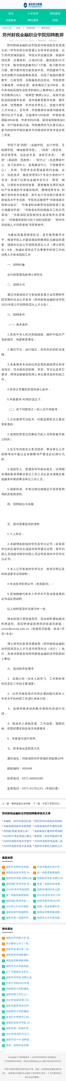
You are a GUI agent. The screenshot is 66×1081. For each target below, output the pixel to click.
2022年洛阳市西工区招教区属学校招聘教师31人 (19, 1000)
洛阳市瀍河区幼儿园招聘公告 (50, 889)
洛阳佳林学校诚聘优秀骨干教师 (19, 912)
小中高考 (33, 13)
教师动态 (45, 28)
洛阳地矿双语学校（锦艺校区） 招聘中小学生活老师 (19, 900)
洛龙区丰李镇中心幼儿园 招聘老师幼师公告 (19, 1016)
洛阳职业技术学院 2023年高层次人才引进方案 (19, 872)
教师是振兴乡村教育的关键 (25, 803)
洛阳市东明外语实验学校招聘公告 (19, 866)
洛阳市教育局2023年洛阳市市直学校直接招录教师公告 (50, 900)
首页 (11, 13)
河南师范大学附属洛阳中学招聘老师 (19, 988)
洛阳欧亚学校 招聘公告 (50, 878)
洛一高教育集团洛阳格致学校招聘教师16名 (19, 895)
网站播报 (33, 20)
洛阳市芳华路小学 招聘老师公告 (19, 937)
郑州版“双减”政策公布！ (16, 831)
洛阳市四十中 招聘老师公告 (19, 1039)
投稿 (55, 20)
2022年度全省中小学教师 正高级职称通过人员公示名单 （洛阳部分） (50, 895)
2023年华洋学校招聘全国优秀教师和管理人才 (19, 889)
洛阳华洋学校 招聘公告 (19, 878)
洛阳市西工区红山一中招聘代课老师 (19, 994)
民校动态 (31, 28)
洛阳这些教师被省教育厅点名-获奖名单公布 (50, 912)
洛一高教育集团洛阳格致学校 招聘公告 (50, 872)
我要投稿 (52, 40)
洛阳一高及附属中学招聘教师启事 (50, 906)
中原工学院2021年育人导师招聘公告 (19, 983)
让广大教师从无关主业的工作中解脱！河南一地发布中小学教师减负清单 (19, 971)
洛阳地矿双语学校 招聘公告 (19, 883)
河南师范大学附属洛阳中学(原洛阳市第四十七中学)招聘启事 (19, 1011)
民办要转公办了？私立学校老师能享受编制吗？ (19, 943)
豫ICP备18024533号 (52, 1061)
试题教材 (11, 20)
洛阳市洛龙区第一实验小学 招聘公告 (19, 949)
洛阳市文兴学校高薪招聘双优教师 (50, 917)
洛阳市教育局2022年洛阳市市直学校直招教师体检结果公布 (19, 1005)
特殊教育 (55, 13)
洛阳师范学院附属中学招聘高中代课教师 (19, 954)
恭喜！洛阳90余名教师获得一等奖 (50, 883)
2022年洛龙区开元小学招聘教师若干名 (19, 1033)
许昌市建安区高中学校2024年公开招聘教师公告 (50, 866)
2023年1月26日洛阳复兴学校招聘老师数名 (19, 906)
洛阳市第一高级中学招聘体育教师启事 (19, 917)
